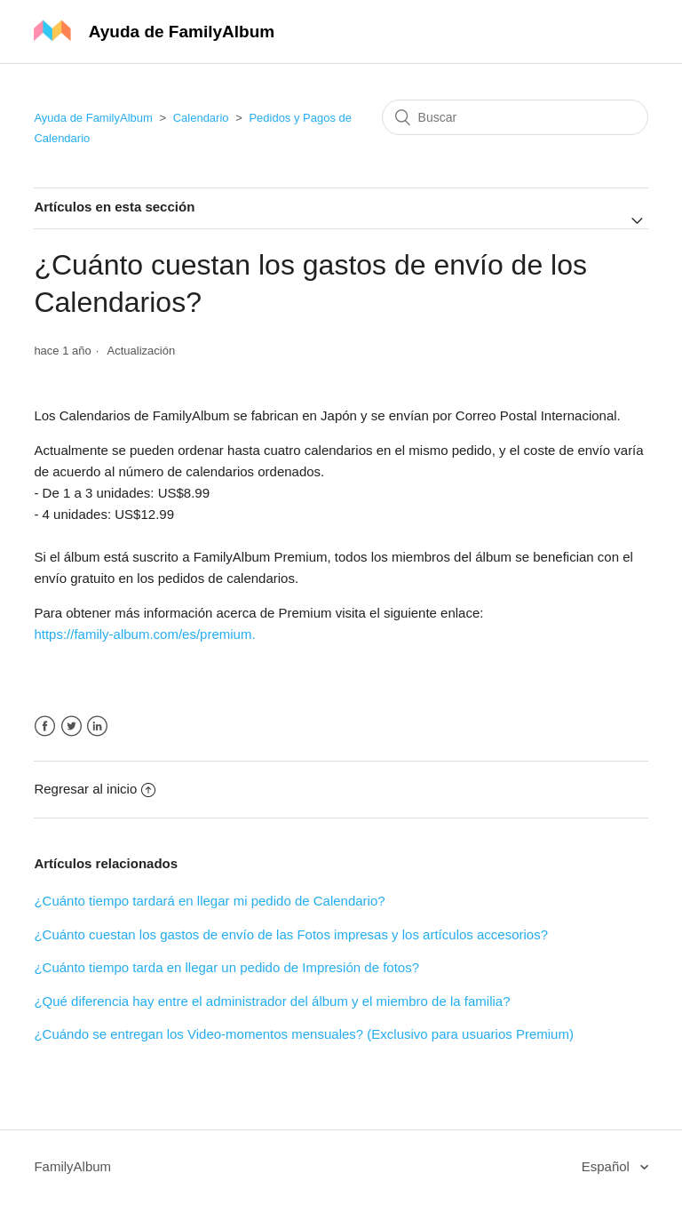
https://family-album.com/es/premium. (144, 634)
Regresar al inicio (94, 788)
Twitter (71, 726)
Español (607, 1166)
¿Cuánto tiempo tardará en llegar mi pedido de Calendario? (209, 900)
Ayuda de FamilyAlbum (93, 117)
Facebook (45, 726)
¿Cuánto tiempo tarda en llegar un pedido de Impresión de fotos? (226, 967)
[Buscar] (515, 117)
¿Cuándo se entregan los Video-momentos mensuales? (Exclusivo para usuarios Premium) (304, 1033)
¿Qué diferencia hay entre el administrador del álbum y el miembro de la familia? (272, 1001)
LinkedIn (97, 726)
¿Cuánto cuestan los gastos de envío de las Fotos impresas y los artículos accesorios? (291, 934)
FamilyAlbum (72, 1166)
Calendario (201, 117)
